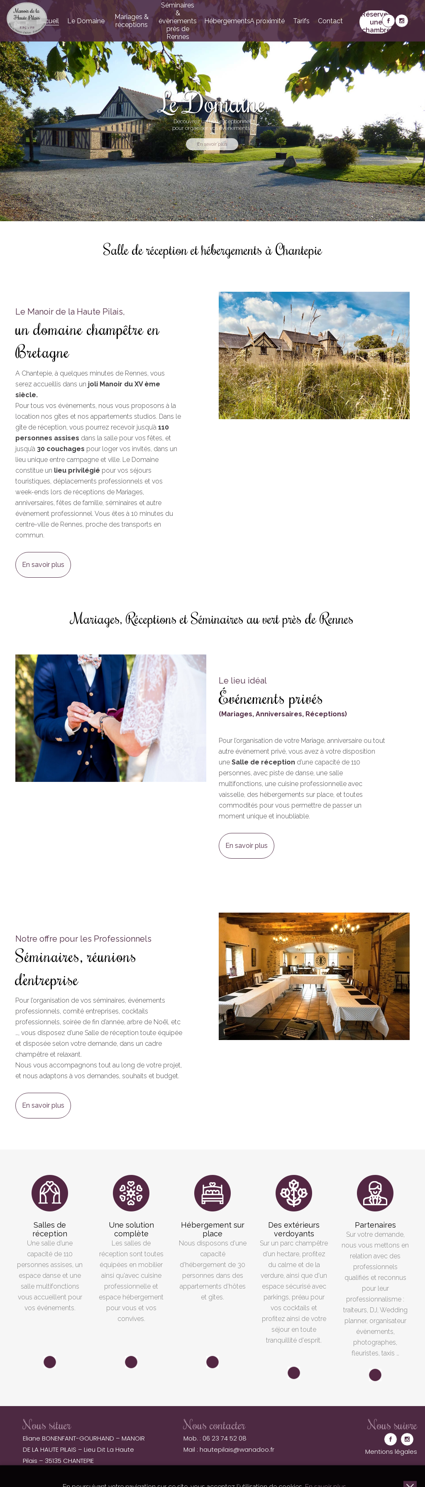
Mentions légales (391, 1451)
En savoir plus (43, 565)
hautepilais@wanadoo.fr (237, 1449)
